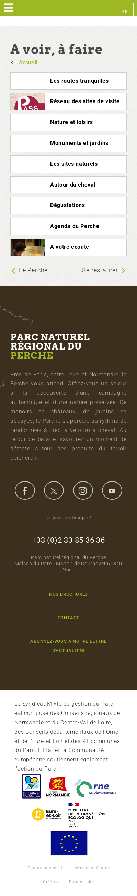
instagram (83, 490)
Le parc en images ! (68, 517)
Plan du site (81, 882)
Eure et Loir (47, 815)
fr (125, 11)
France (86, 815)
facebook (25, 490)
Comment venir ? (45, 868)
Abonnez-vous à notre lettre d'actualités (68, 646)
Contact (69, 617)
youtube (112, 490)
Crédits (50, 882)
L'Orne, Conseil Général (95, 786)
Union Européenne (69, 843)
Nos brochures (68, 594)
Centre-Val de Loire (31, 786)
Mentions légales (92, 868)
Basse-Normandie (58, 786)
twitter (54, 490)
